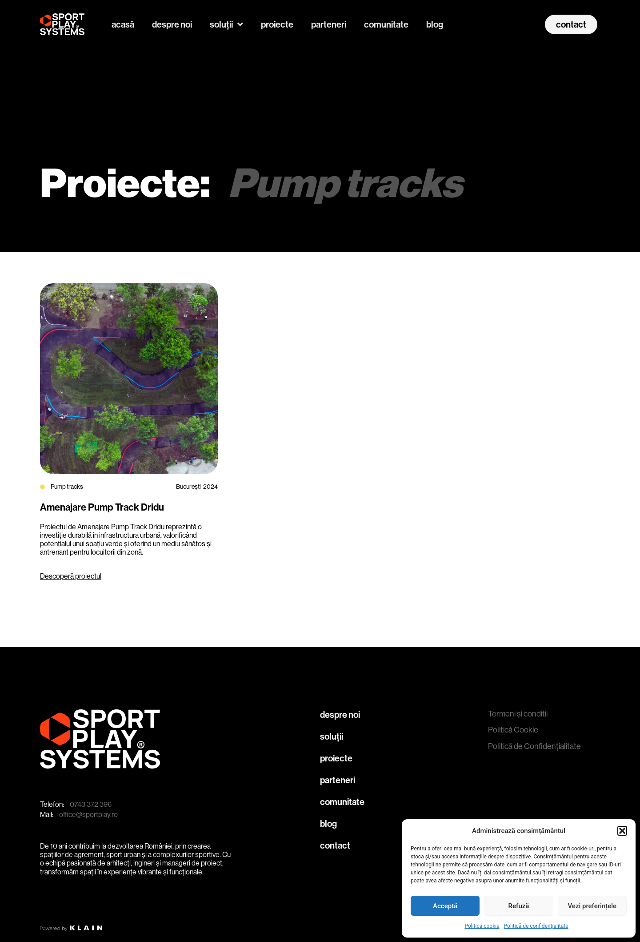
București (188, 486)
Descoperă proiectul (70, 576)
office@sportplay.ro (88, 814)
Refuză (518, 906)
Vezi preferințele (592, 906)
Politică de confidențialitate (536, 926)
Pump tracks (67, 486)
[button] (622, 830)
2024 (210, 486)
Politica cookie (481, 926)
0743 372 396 (91, 804)
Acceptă (445, 906)
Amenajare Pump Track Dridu (102, 507)
